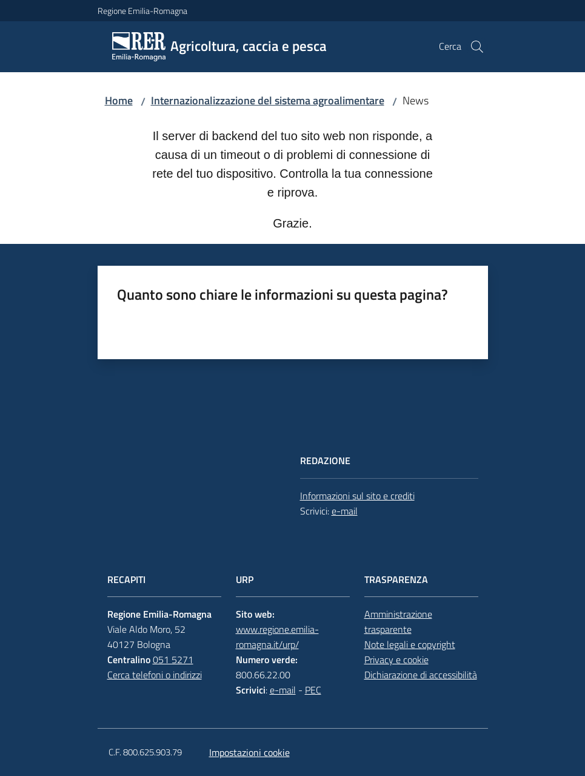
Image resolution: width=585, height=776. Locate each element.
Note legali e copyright (409, 644)
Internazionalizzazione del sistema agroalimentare (267, 100)
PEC (313, 690)
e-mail (345, 511)
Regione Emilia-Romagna (142, 10)
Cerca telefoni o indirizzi (154, 674)
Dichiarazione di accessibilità (420, 674)
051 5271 (173, 659)
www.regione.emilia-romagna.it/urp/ (277, 637)
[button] (477, 47)
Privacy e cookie (396, 659)
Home (119, 100)
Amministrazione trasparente (398, 621)
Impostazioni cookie (249, 752)
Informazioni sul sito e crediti (357, 495)
